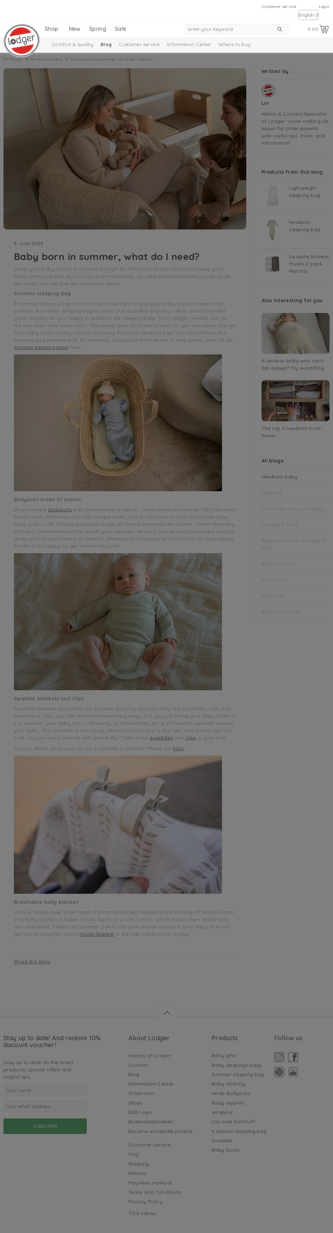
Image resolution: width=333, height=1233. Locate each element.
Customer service (279, 6)
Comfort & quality (72, 44)
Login (324, 6)
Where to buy (234, 44)
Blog (106, 44)
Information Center (189, 44)
